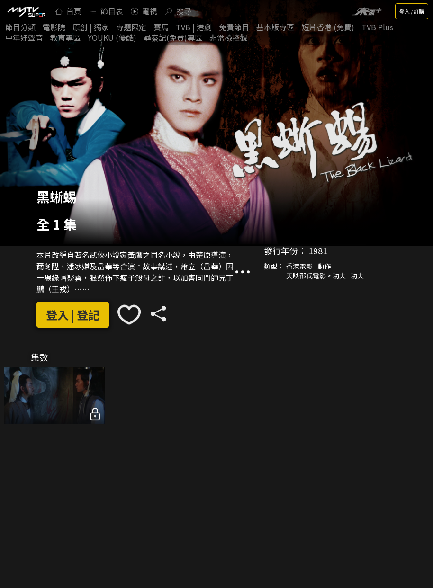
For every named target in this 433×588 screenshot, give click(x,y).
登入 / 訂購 (411, 11)
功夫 (357, 276)
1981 (317, 251)
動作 (324, 266)
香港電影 (299, 266)
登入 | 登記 (72, 314)
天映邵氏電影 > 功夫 (316, 276)
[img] (26, 11)
